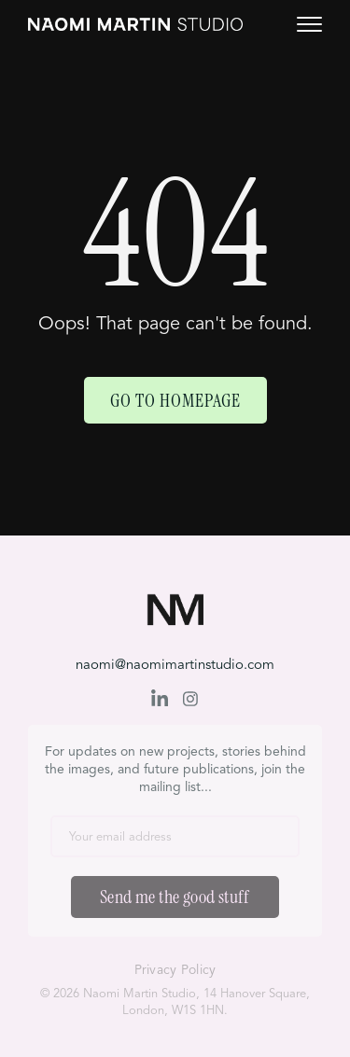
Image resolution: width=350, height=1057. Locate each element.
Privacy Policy (175, 970)
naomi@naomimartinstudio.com (175, 666)
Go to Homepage (175, 400)
